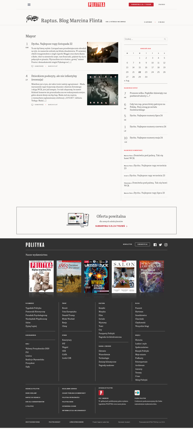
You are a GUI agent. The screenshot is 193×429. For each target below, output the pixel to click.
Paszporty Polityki (107, 333)
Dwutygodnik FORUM (33, 422)
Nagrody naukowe (106, 365)
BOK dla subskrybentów (35, 402)
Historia (138, 340)
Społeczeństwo (141, 347)
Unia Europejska (69, 312)
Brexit (65, 308)
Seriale (102, 319)
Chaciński (139, 319)
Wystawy (103, 322)
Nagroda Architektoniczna (110, 337)
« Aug (126, 81)
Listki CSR (66, 358)
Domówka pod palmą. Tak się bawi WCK (143, 157)
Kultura (102, 304)
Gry (100, 330)
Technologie (104, 358)
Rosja (64, 322)
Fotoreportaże (141, 362)
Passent (138, 308)
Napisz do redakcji (33, 398)
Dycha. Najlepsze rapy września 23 (145, 167)
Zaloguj (162, 4)
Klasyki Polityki (142, 351)
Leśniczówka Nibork (76, 422)
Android (105, 399)
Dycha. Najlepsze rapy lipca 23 (149, 193)
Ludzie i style (141, 343)
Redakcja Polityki (32, 389)
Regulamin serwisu (69, 389)
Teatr (101, 326)
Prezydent (30, 363)
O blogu (161, 22)
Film (101, 315)
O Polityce (30, 406)
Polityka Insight (54, 422)
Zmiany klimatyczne (107, 362)
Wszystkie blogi (142, 326)
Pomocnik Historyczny (35, 312)
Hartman (139, 312)
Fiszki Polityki (140, 399)
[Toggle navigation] (29, 5)
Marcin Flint (52, 66)
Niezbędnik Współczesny (36, 319)
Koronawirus (31, 336)
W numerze (30, 304)
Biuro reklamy (31, 393)
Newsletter (127, 244)
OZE (64, 351)
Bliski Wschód (68, 319)
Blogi (137, 304)
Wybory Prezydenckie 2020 (37, 349)
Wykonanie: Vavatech (124, 422)
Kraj (27, 344)
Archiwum (140, 365)
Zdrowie (102, 351)
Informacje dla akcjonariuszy (74, 411)
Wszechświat (104, 354)
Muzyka (102, 312)
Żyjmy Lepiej (31, 326)
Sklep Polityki (141, 380)
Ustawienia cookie (69, 406)
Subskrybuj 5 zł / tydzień (141, 4)
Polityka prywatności (70, 398)
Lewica (29, 356)
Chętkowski (140, 322)
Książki (102, 308)
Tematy (138, 372)
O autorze (148, 22)
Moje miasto (140, 354)
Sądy (28, 367)
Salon (28, 322)
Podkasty (139, 358)
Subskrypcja (142, 244)
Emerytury (67, 340)
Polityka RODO (67, 402)
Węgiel (65, 347)
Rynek (64, 336)
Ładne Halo (106, 422)
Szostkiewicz (141, 315)
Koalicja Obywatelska (35, 359)
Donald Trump (68, 315)
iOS (100, 399)
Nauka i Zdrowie (105, 346)
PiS (27, 352)
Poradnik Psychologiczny (36, 315)
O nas (137, 376)
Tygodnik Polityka (33, 308)
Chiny (64, 326)
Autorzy (138, 369)
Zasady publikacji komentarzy (74, 393)
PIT (63, 343)
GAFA (64, 354)
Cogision (99, 422)
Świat (64, 304)
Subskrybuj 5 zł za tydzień (110, 226)
